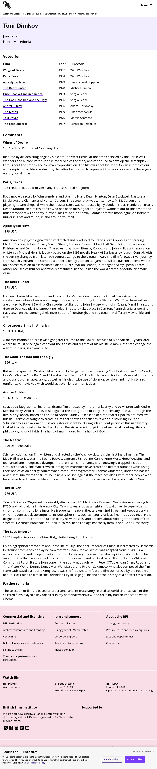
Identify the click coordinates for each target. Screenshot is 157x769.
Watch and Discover (12, 13)
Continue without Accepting (143, 754)
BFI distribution (12, 623)
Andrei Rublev (12, 106)
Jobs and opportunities (120, 636)
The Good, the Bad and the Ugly (25, 100)
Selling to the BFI (13, 649)
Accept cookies (134, 762)
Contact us (112, 643)
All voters (79, 13)
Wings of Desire (13, 70)
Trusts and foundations (69, 643)
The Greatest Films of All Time (57, 13)
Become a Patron (65, 623)
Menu (146, 5)
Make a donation (65, 649)
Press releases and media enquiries (127, 630)
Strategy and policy (117, 623)
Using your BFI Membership (71, 630)
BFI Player (10, 683)
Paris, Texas (11, 76)
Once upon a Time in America (23, 94)
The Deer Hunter (14, 88)
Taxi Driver (10, 118)
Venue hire (9, 636)
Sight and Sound (33, 13)
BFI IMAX (112, 683)
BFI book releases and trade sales (23, 643)
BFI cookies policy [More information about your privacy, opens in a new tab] (36, 765)
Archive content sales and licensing (24, 630)
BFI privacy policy (11, 747)
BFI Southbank (64, 683)
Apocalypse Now (14, 82)
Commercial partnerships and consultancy (21, 657)
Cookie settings (111, 762)
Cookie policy (28, 747)
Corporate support (66, 636)
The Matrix (10, 112)
